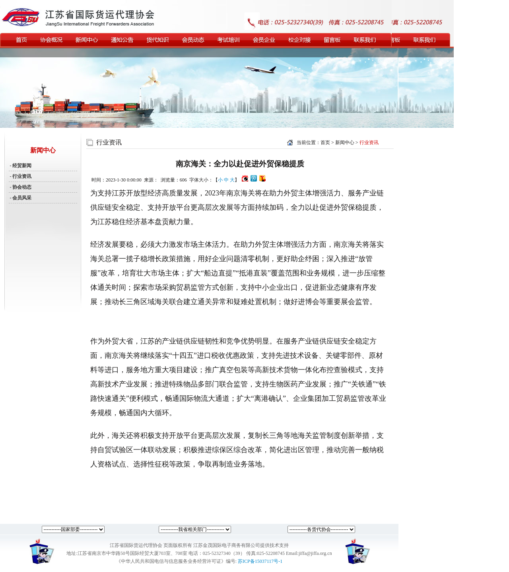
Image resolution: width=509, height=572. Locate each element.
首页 (325, 142)
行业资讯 (109, 142)
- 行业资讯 (20, 176)
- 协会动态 (20, 187)
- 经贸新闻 (20, 165)
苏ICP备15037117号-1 (260, 561)
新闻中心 (345, 142)
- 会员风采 (20, 198)
